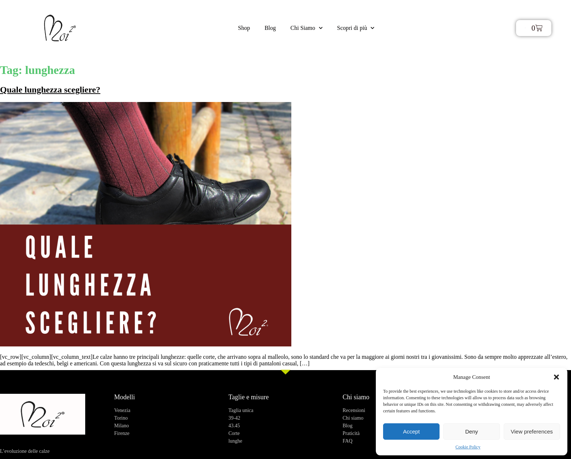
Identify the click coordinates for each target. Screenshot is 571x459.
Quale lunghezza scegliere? (50, 89)
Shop (244, 28)
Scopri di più (356, 28)
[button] (556, 377)
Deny (471, 431)
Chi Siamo (307, 28)
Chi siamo (356, 397)
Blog (270, 28)
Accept (411, 431)
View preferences (532, 431)
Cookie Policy (468, 447)
